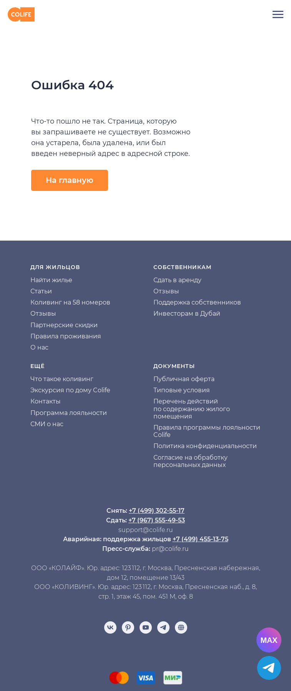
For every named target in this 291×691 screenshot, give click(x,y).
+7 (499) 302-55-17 (157, 510)
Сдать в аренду (177, 280)
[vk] (110, 627)
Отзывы (43, 313)
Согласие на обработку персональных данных (190, 461)
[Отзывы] (181, 627)
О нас (39, 347)
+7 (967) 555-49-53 (156, 520)
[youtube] (146, 627)
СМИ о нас (46, 424)
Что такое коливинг (61, 379)
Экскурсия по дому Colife (70, 390)
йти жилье (55, 280)
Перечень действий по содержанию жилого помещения (191, 409)
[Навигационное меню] (278, 14)
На (34, 280)
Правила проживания (65, 336)
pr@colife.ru (170, 548)
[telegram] (163, 627)
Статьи (41, 291)
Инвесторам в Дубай (186, 313)
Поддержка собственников (197, 302)
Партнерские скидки (64, 325)
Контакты (45, 401)
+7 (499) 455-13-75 (200, 539)
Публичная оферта (184, 379)
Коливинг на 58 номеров (70, 302)
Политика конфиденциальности (205, 446)
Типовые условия (181, 390)
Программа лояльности (68, 413)
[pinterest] (128, 627)
